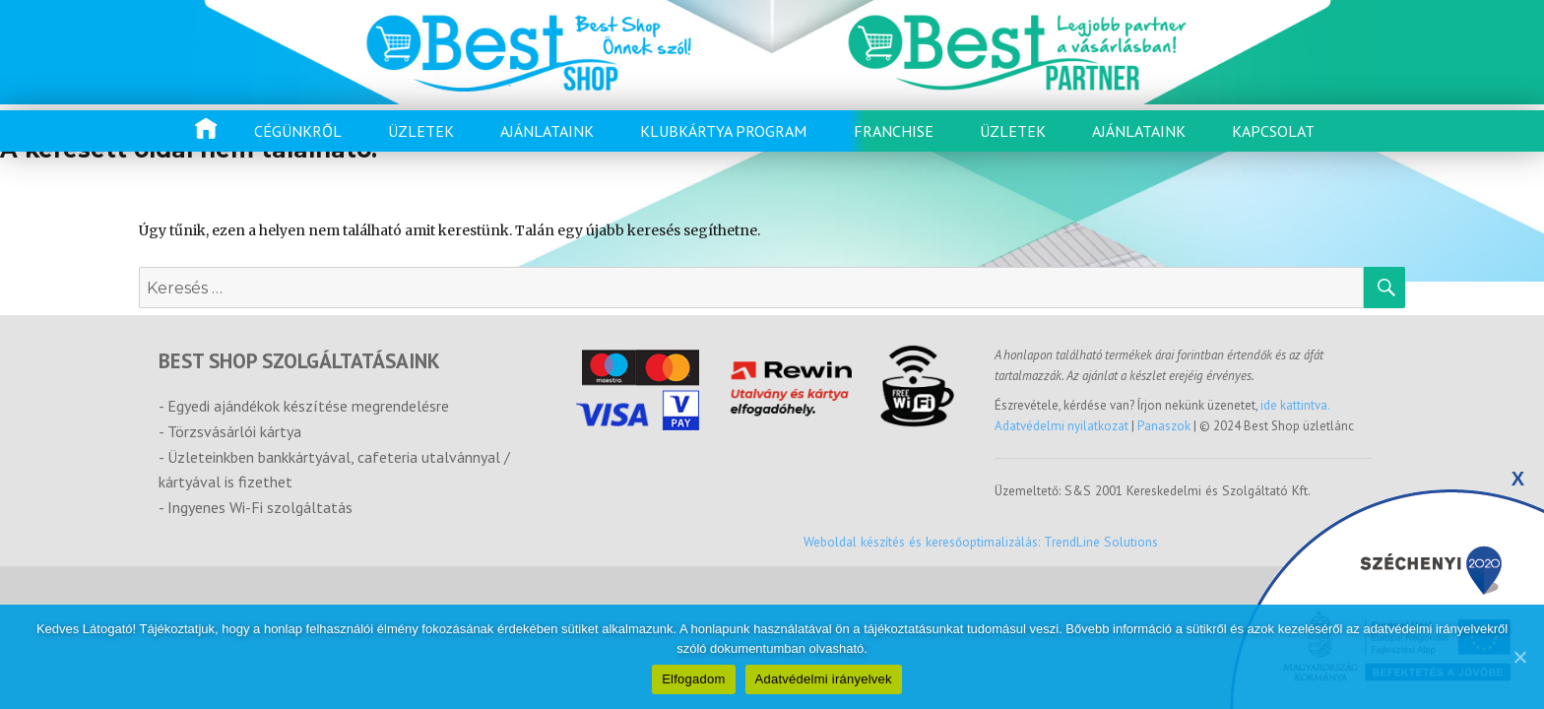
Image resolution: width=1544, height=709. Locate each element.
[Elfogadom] (1519, 657)
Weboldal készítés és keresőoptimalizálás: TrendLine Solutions (981, 541)
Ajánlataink (547, 131)
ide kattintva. (1295, 405)
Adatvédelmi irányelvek (823, 679)
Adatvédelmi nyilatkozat (1063, 426)
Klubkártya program (723, 131)
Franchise (893, 131)
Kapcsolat (1273, 131)
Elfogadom (693, 679)
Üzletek (421, 131)
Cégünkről (298, 131)
